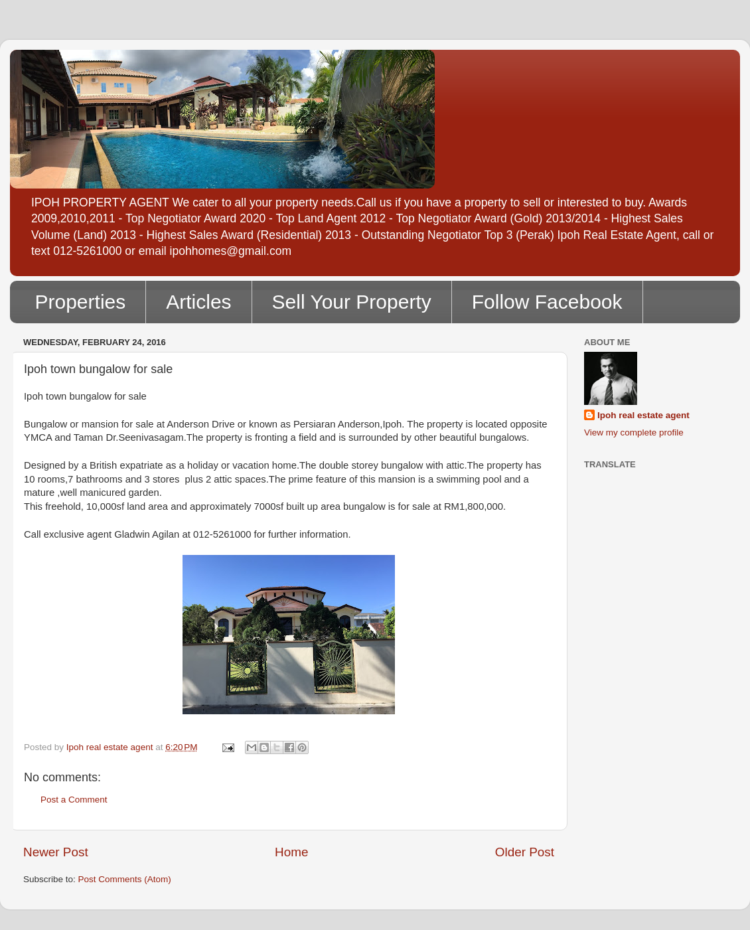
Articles (198, 302)
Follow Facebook (547, 302)
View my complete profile (634, 432)
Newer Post (55, 852)
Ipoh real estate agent (643, 415)
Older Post (524, 852)
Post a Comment (74, 800)
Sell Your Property (351, 302)
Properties (80, 302)
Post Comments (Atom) (124, 879)
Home (291, 852)
